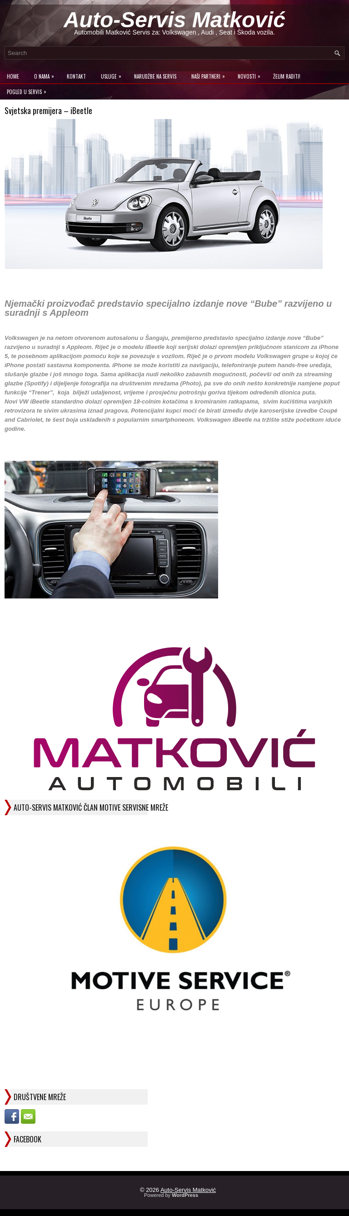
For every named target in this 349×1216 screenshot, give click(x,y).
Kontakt (76, 76)
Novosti (251, 74)
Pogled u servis (29, 89)
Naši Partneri (210, 74)
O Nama (46, 74)
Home (13, 76)
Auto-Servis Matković (174, 20)
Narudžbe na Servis (155, 76)
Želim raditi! (286, 76)
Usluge (113, 74)
